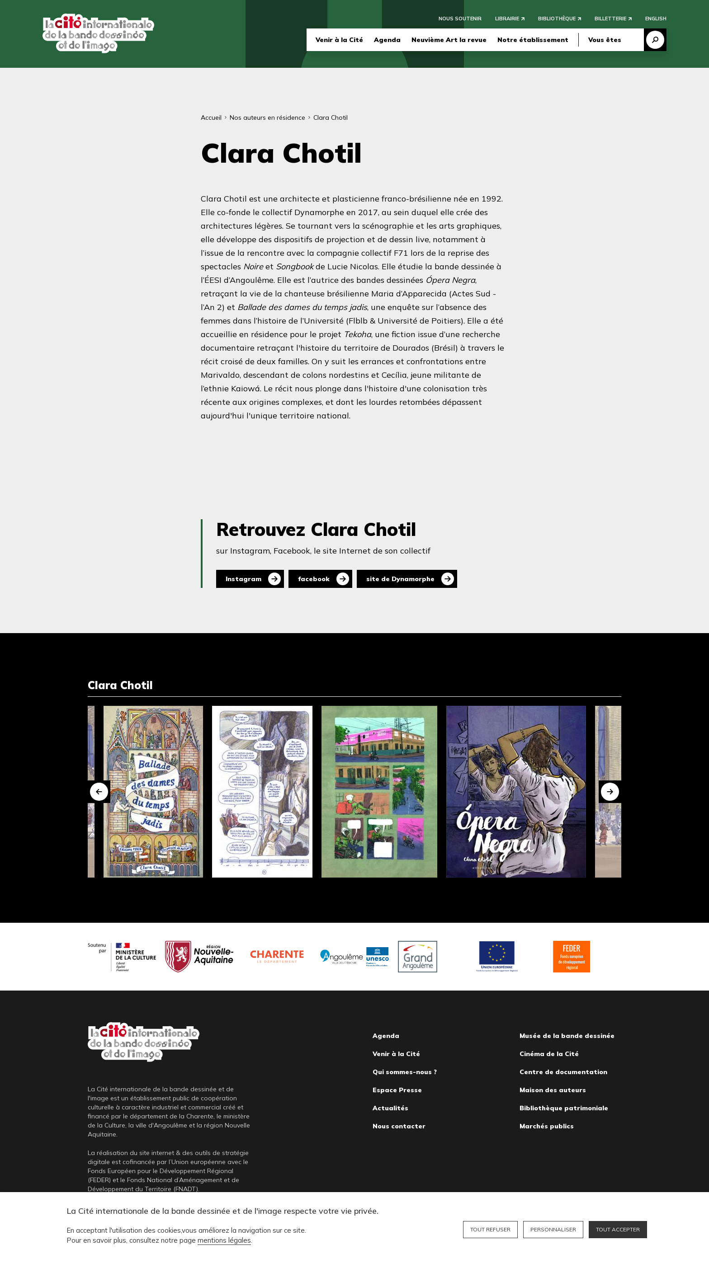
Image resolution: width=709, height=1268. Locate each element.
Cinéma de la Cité (549, 1054)
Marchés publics (547, 1126)
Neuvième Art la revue (449, 40)
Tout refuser (490, 1229)
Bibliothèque (557, 19)
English (655, 19)
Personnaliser (553, 1229)
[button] (99, 791)
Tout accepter (618, 1229)
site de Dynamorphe (400, 579)
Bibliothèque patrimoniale (564, 1108)
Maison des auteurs (553, 1090)
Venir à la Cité (339, 40)
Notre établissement (532, 40)
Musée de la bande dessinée (567, 1036)
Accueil (211, 117)
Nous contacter (399, 1126)
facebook (314, 579)
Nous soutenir (460, 19)
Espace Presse (397, 1090)
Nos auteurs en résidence (267, 117)
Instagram (243, 579)
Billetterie (610, 19)
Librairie (507, 19)
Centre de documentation (563, 1072)
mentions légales (224, 1240)
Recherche (655, 40)
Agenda (387, 40)
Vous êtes (604, 40)
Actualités (390, 1108)
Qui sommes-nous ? (405, 1072)
